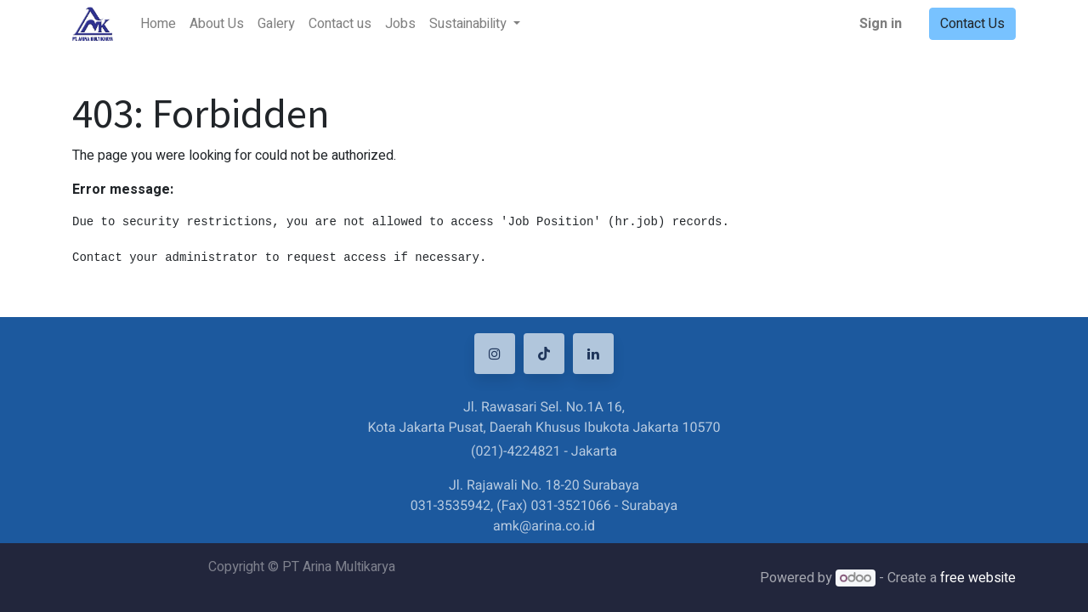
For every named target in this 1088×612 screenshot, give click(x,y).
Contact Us (972, 24)
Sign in (880, 24)
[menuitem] (158, 24)
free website (978, 578)
